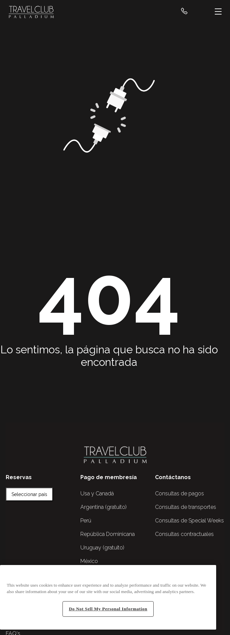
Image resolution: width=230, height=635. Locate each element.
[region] (108, 597)
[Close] (207, 575)
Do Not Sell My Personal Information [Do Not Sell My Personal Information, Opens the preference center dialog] (108, 608)
